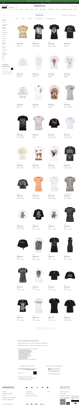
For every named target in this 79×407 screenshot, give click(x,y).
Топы (3, 51)
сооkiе (57, 399)
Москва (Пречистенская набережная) (25, 350)
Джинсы (4, 30)
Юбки (3, 57)
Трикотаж (4, 47)
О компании (29, 391)
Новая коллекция (39, 18)
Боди (3, 59)
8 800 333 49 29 (69, 2)
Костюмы (4, 34)
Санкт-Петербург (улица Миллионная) (25, 353)
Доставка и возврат (7, 393)
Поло (3, 45)
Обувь (32, 9)
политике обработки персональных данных (7, 73)
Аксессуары (43, 9)
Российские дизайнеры (67, 9)
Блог (76, 9)
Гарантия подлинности (32, 395)
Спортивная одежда (4, 25)
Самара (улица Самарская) (23, 356)
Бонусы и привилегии (8, 399)
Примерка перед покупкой (9, 397)
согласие (6, 71)
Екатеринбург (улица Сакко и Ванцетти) (25, 355)
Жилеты (3, 36)
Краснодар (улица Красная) (23, 358)
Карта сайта (63, 393)
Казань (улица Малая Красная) (23, 354)
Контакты (4, 391)
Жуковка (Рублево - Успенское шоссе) (25, 352)
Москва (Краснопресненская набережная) (25, 351)
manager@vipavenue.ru (55, 371)
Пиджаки (4, 38)
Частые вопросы (30, 393)
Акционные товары (51, 18)
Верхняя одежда (4, 28)
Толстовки (4, 49)
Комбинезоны (5, 32)
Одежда (27, 9)
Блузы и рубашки (4, 20)
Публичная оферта (64, 391)
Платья (3, 40)
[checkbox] (7, 72)
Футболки (4, 53)
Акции (21, 9)
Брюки (3, 22)
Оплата (4, 395)
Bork (57, 9)
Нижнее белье (51, 9)
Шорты (3, 55)
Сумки (36, 9)
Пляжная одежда (4, 43)
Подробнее (47, 1)
